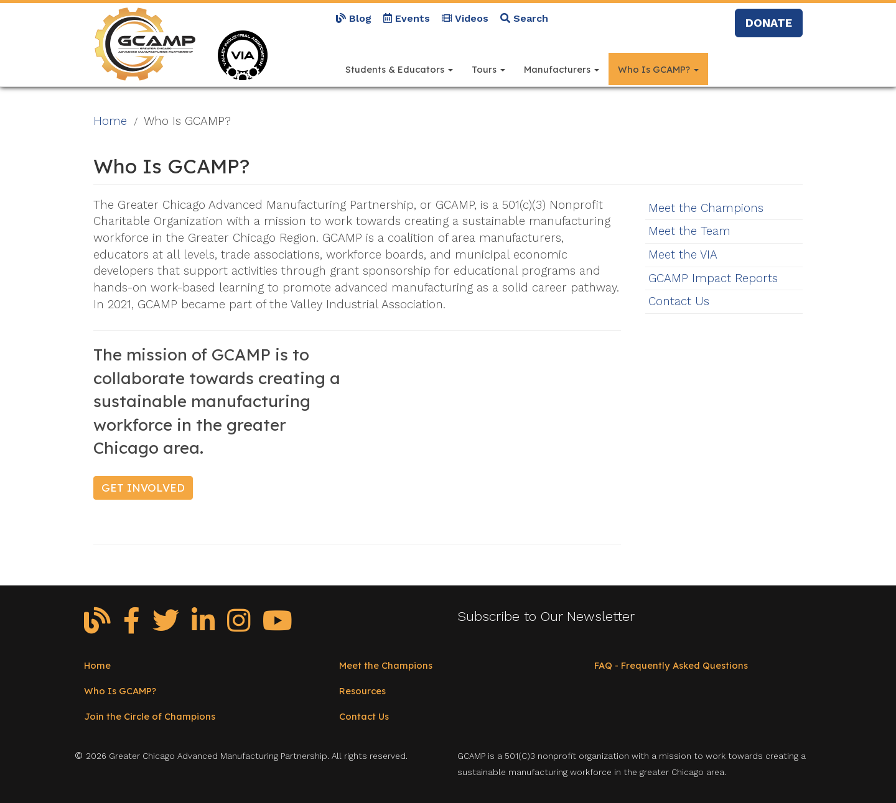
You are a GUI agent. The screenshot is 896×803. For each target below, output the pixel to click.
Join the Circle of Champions (149, 716)
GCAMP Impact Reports (713, 278)
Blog (353, 18)
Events (406, 18)
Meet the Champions (705, 208)
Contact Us (678, 301)
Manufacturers (561, 69)
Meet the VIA (682, 255)
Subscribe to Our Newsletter (546, 616)
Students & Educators (399, 69)
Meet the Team (689, 231)
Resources (362, 691)
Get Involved (143, 487)
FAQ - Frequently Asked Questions (671, 665)
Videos (465, 18)
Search (524, 18)
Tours (488, 69)
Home (110, 121)
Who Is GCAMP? (658, 69)
